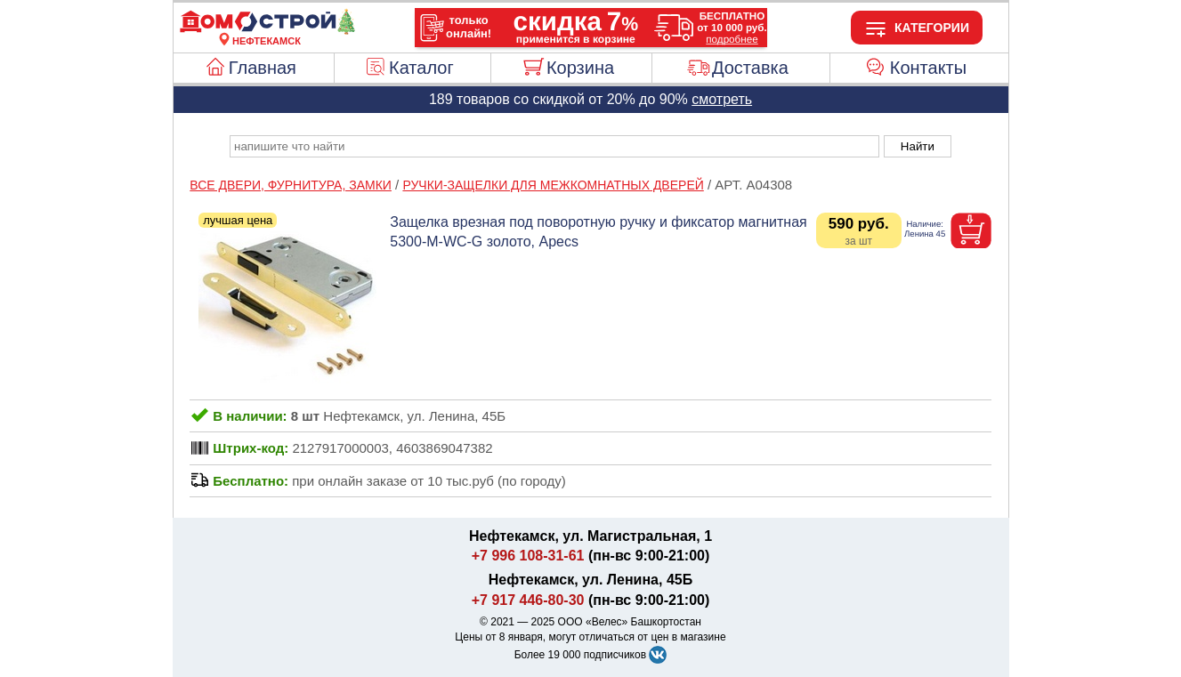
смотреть (722, 99)
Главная (262, 67)
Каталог (421, 67)
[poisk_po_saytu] (554, 146)
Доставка (750, 67)
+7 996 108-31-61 (528, 555)
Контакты (928, 67)
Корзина (580, 67)
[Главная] (267, 30)
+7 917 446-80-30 (528, 600)
